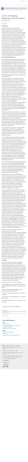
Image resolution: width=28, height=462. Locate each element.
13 (11, 237)
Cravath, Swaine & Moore (8, 332)
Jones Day (5, 333)
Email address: (5, 310)
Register (22, 1)
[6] (12, 89)
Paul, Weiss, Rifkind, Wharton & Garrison (12, 325)
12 (19, 187)
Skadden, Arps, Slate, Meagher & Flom (11, 335)
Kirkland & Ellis (6, 324)
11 (13, 180)
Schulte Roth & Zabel (7, 327)
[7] (11, 95)
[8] (6, 102)
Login (26, 1)
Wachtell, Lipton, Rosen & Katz (9, 328)
